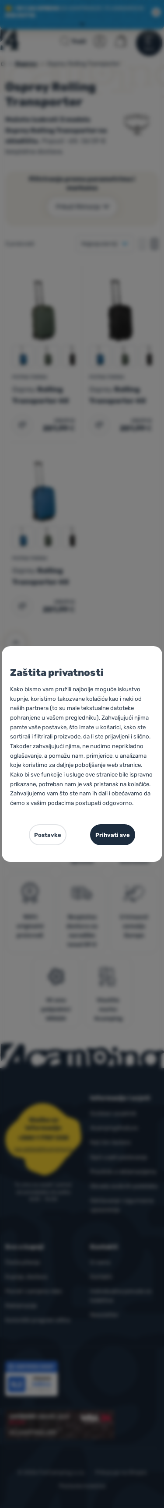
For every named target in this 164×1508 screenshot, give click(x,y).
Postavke (47, 835)
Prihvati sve (112, 835)
